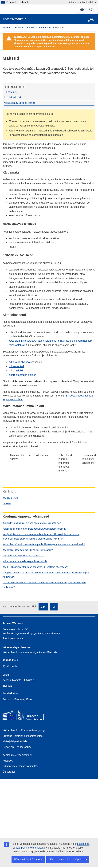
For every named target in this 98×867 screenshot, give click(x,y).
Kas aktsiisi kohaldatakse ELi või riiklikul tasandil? (28, 550)
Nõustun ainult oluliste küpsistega (68, 859)
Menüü (91, 19)
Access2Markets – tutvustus (18, 680)
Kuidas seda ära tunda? (82, 2)
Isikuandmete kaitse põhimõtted (21, 766)
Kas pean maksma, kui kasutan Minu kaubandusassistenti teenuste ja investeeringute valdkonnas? (46, 574)
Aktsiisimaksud (12, 97)
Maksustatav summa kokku (19, 102)
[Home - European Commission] (26, 716)
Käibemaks (10, 92)
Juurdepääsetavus (13, 638)
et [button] (82, 10)
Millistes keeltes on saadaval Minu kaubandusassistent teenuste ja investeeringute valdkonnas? (44, 584)
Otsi (91, 10)
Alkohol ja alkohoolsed (21, 362)
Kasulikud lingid (10, 498)
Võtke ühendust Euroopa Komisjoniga (24, 730)
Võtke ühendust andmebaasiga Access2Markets (30, 652)
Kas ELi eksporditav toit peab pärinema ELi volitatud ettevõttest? (35, 567)
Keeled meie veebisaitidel (17, 755)
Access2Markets (13, 623)
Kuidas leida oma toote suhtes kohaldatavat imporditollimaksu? (34, 528)
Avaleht (7, 27)
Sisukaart (8, 685)
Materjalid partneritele (15, 741)
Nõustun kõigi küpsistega (28, 859)
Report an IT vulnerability (17, 747)
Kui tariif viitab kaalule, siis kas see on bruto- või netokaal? (32, 523)
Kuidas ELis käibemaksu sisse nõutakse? (23, 555)
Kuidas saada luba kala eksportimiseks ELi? (25, 561)
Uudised (7, 503)
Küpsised (8, 760)
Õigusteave (9, 771)
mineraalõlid (16, 370)
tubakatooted (16, 366)
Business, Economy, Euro (17, 699)
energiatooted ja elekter (22, 375)
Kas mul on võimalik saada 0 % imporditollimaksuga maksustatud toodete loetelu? (44, 544)
